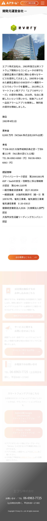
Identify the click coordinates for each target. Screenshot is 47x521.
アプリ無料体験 (29, 3)
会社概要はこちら (24, 257)
